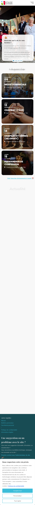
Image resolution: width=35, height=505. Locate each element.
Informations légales (7, 432)
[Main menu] (32, 3)
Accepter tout (17, 491)
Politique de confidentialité (16, 486)
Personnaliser (17, 496)
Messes (3, 420)
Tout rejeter (17, 501)
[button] (13, 60)
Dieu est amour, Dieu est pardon (17, 386)
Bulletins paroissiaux (7, 423)
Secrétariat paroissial (7, 425)
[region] (17, 482)
